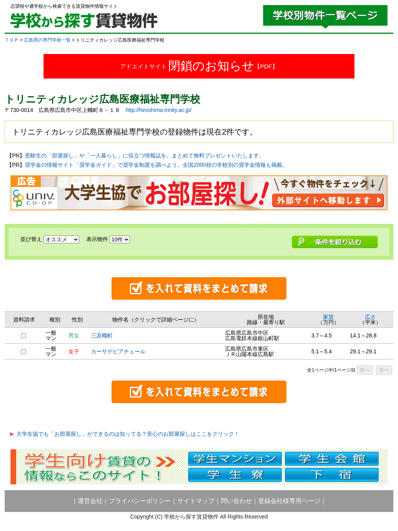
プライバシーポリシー (140, 501)
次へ (384, 370)
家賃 (328, 317)
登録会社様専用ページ (289, 501)
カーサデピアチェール (118, 351)
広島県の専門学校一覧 (47, 40)
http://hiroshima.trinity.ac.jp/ (158, 110)
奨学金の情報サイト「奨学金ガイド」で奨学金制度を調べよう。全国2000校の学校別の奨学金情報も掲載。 (156, 165)
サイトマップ (196, 501)
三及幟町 (102, 335)
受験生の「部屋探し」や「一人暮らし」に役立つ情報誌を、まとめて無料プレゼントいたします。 (144, 155)
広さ (370, 317)
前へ (365, 370)
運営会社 (90, 501)
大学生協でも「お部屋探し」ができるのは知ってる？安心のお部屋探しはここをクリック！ (127, 434)
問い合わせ (236, 501)
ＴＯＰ (12, 40)
